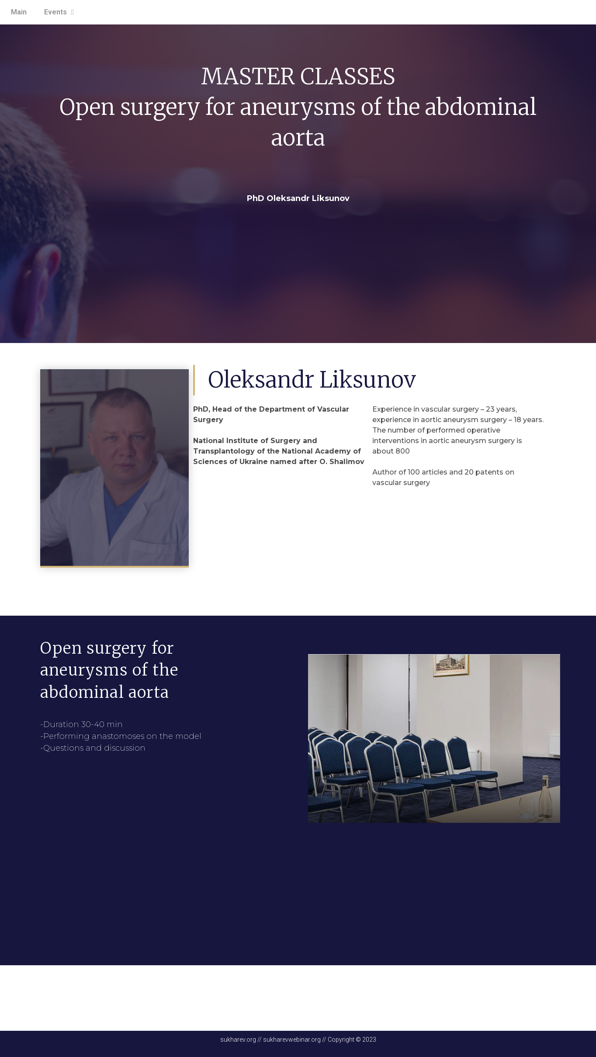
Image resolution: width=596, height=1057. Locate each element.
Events (59, 12)
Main (19, 12)
